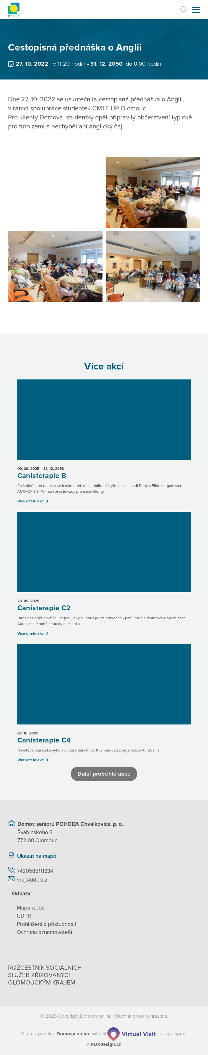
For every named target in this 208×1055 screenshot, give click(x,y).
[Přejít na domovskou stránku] (14, 10)
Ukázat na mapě (36, 856)
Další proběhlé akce (104, 773)
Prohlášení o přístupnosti (46, 924)
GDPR (24, 915)
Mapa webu (31, 907)
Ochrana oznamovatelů (44, 932)
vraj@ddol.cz (32, 879)
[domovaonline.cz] (73, 1034)
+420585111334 (35, 871)
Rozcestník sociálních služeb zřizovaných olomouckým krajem (45, 975)
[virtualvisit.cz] (131, 1034)
